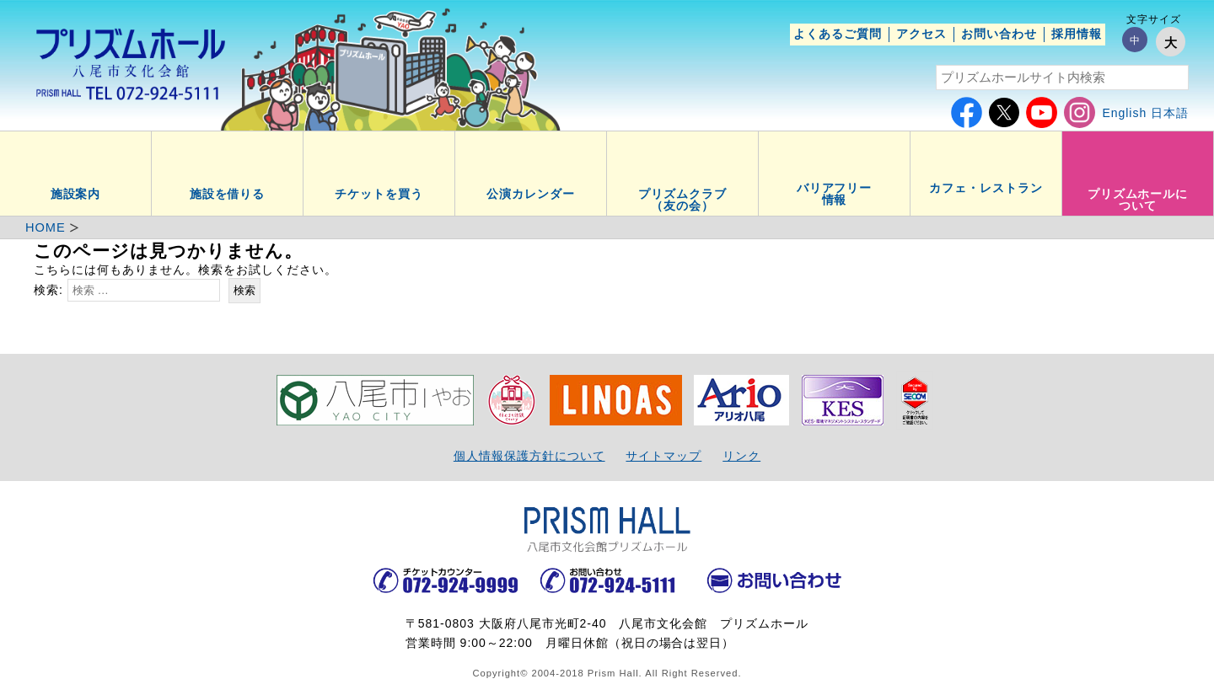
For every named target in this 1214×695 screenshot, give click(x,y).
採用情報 (1076, 33)
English (1124, 113)
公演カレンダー (530, 193)
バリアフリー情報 (835, 193)
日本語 (1170, 113)
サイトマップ (663, 455)
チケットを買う (379, 193)
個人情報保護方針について (529, 455)
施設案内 (76, 193)
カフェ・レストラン (986, 188)
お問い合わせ (999, 33)
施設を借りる (228, 193)
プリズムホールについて (1138, 199)
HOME (45, 227)
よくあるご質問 (837, 33)
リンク (741, 455)
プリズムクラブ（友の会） (682, 199)
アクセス (921, 33)
